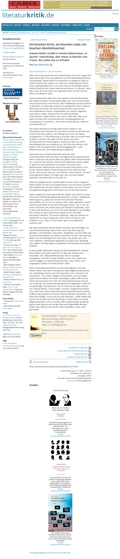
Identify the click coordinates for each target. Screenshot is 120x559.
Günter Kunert (8, 140)
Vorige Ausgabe (9, 52)
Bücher (35, 25)
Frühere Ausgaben (18, 32)
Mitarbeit (66, 25)
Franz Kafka (7, 308)
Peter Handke (17, 179)
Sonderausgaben (10, 133)
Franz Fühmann (16, 174)
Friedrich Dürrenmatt (10, 155)
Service (55, 25)
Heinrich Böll (8, 142)
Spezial (26, 25)
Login (87, 25)
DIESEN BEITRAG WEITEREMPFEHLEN (74, 351)
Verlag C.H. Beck (106, 78)
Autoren (45, 25)
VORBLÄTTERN (84, 39)
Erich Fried (7, 169)
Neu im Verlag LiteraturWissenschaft (106, 127)
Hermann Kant (9, 152)
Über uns (77, 25)
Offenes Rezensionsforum (13, 56)
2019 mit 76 (7, 242)
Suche (90, 29)
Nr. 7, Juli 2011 (33, 32)
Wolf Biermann (14, 147)
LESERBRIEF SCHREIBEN (79, 347)
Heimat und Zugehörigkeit (13, 48)
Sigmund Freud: (13, 327)
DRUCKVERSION (82, 354)
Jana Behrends (41, 64)
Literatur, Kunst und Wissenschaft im (12, 317)
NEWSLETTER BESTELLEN (79, 357)
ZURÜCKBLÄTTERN (38, 39)
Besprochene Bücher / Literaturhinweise (45, 71)
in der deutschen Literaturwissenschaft (11, 344)
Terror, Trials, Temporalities (10, 288)
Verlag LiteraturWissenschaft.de (60, 435)
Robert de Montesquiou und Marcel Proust (12, 268)
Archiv (17, 25)
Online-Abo (7, 77)
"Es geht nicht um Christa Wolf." (12, 247)
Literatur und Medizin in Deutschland (12, 275)
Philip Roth (19, 140)
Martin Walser (11, 144)
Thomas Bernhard (10, 163)
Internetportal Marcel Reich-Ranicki (11, 192)
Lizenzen (70, 380)
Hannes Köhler (49, 315)
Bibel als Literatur (14, 334)
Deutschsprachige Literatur (53, 32)
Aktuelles (7, 25)
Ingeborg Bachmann (11, 185)
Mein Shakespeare (10, 149)
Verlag (115, 13)
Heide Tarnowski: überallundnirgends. (11, 229)
